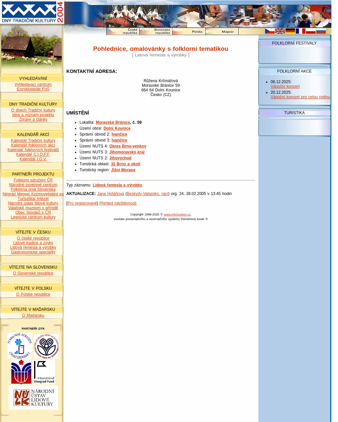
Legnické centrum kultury (33, 217)
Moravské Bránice (113, 122)
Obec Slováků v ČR (33, 212)
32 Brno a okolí (125, 164)
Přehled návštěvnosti (117, 203)
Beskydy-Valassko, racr (147, 193)
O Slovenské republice (33, 273)
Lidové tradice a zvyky (33, 243)
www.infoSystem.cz (177, 214)
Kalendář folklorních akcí (33, 145)
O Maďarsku (33, 315)
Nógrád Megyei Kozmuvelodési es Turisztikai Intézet (33, 196)
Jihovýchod (120, 158)
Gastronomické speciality (33, 252)
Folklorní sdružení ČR (33, 180)
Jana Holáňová (110, 193)
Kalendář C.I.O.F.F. (33, 154)
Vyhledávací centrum (33, 84)
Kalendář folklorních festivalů (33, 149)
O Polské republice (33, 294)
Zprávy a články (33, 119)
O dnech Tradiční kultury (33, 110)
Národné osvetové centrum (33, 184)
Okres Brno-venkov (127, 146)
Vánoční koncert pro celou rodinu (300, 97)
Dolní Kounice (117, 128)
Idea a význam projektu (33, 115)
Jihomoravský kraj (126, 152)
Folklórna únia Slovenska (33, 189)
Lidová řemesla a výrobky (33, 247)
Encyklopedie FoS (33, 89)
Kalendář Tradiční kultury (33, 140)
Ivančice (119, 134)
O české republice (33, 238)
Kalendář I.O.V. (33, 159)
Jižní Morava (123, 170)
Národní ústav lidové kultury (33, 203)
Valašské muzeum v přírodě (33, 208)
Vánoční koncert (285, 86)
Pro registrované (82, 203)
